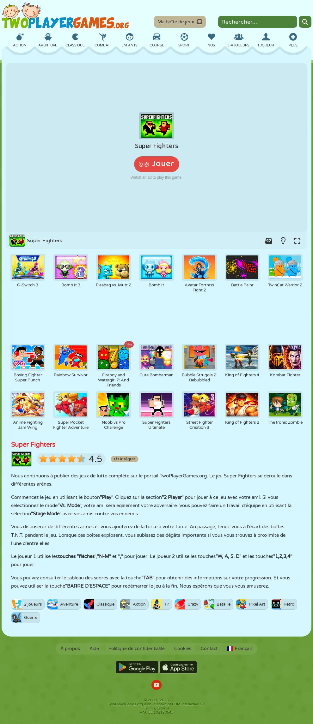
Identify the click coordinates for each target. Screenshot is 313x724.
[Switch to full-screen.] (297, 240)
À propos (70, 648)
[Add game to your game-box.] (268, 240)
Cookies (182, 648)
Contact (209, 648)
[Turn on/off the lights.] (283, 240)
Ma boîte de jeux (179, 22)
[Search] (305, 22)
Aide (94, 648)
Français (240, 648)
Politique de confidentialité (136, 648)
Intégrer (124, 459)
